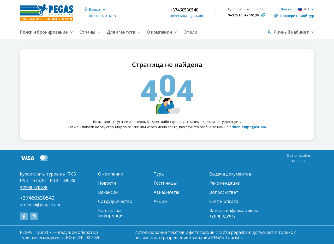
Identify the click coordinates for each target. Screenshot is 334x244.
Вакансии (108, 192)
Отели (190, 32)
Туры (159, 174)
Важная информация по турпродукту (233, 213)
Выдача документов (230, 174)
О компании (110, 174)
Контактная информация (111, 213)
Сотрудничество (115, 201)
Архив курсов (33, 187)
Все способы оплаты (298, 158)
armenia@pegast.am (186, 15)
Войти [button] (286, 9)
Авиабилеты (166, 192)
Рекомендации (224, 183)
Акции (160, 201)
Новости (107, 183)
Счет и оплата (223, 201)
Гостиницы (165, 183)
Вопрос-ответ (223, 192)
